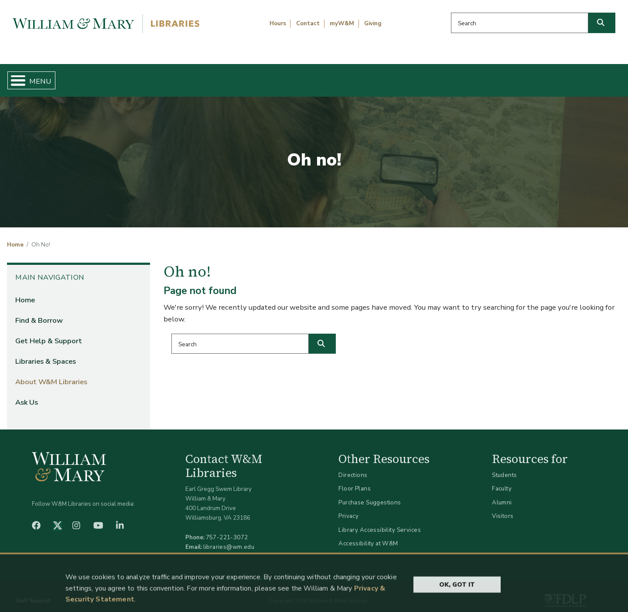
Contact (308, 23)
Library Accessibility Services (379, 522)
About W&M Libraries (478, 76)
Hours (278, 23)
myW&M (342, 23)
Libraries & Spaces (358, 76)
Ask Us (578, 76)
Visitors (502, 509)
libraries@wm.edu (229, 539)
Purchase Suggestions (369, 495)
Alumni (502, 495)
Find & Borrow (132, 76)
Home (48, 76)
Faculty (502, 481)
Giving (373, 23)
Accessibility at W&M (368, 536)
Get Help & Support (242, 76)
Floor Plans (354, 481)
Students (504, 467)
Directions (352, 467)
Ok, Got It (457, 599)
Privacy (348, 509)
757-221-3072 (227, 530)
